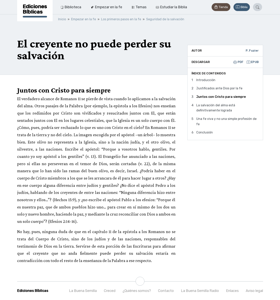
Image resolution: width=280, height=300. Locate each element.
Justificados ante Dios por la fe (219, 88)
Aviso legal (254, 291)
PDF (238, 62)
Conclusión (204, 132)
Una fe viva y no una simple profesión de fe (226, 121)
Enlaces (232, 291)
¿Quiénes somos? (137, 291)
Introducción (205, 80)
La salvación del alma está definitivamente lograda (215, 107)
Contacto (166, 291)
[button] (221, 7)
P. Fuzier (252, 50)
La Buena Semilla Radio (200, 291)
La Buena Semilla (83, 291)
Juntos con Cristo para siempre (221, 97)
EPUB (253, 62)
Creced (109, 291)
